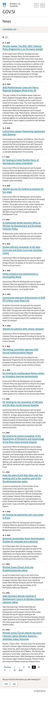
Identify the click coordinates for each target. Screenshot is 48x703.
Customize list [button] (11, 29)
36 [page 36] (15, 670)
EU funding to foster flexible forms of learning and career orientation (21, 162)
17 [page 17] (24, 667)
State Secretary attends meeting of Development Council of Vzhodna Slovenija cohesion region (23, 599)
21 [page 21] (5, 670)
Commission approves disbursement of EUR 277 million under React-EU (24, 299)
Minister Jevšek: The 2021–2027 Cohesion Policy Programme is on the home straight (23, 48)
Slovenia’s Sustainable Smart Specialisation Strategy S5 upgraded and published (24, 540)
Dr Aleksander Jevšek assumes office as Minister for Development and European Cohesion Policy (22, 225)
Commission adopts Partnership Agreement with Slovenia (24, 133)
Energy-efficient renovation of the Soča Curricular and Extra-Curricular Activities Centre (22, 250)
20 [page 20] (39, 667)
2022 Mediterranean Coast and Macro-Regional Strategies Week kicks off (21, 89)
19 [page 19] (34, 667)
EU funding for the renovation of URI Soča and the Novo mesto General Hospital (23, 404)
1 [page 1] (14, 667)
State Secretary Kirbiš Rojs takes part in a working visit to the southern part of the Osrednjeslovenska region (22, 478)
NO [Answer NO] (14, 684)
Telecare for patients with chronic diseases (23, 328)
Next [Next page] (21, 670)
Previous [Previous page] (7, 667)
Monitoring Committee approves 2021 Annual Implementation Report (20, 351)
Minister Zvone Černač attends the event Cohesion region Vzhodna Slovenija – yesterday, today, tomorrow (22, 635)
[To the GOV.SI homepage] (13, 8)
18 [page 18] (29, 667)
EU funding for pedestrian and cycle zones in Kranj (23, 516)
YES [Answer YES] (6, 684)
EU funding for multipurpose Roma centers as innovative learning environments (23, 375)
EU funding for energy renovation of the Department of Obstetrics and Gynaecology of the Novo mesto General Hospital (23, 439)
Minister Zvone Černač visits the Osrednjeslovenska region (18, 569)
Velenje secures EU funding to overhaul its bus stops (23, 190)
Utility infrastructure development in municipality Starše (20, 275)
